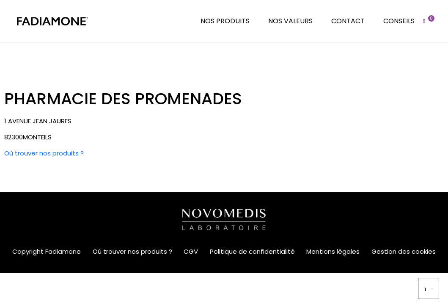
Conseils (399, 21)
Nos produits (225, 21)
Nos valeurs (290, 21)
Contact (348, 21)
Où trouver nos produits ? (44, 153)
